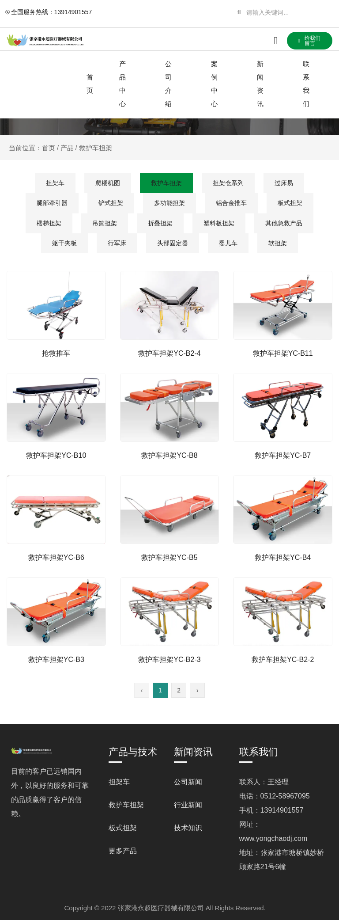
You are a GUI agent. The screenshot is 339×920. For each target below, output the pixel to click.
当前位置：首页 (33, 148)
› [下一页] (197, 690)
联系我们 (306, 83)
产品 (67, 148)
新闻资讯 (260, 83)
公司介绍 (168, 83)
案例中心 (214, 83)
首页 (90, 83)
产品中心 (122, 83)
